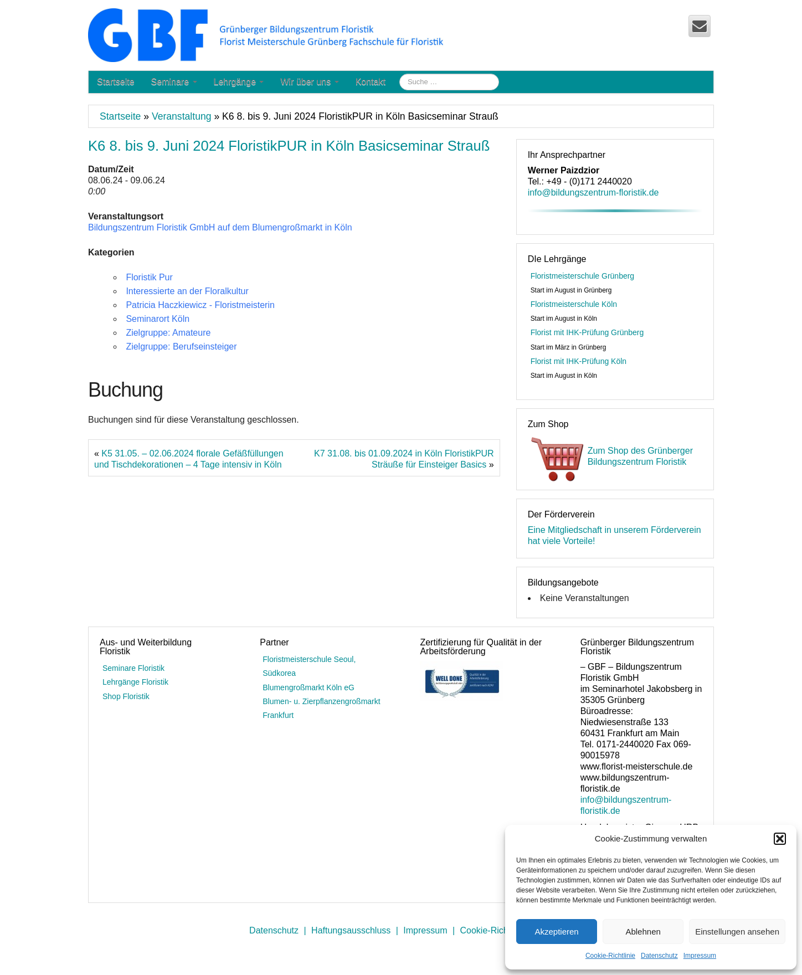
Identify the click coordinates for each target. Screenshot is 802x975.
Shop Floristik (126, 696)
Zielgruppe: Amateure (168, 332)
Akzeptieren (556, 931)
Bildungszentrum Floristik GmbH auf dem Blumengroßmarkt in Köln (220, 227)
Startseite (116, 81)
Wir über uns (309, 81)
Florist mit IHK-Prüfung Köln (579, 361)
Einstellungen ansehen (737, 931)
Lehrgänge (239, 81)
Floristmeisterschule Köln (574, 304)
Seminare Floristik (133, 668)
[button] (779, 838)
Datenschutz (659, 955)
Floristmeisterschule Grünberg (583, 275)
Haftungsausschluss (350, 930)
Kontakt (370, 81)
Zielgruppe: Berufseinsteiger (181, 346)
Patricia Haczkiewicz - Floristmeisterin (200, 305)
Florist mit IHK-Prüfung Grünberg (587, 332)
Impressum (699, 955)
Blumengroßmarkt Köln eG (308, 687)
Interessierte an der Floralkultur (187, 291)
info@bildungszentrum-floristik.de (593, 192)
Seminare (174, 81)
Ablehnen (642, 931)
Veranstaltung (182, 116)
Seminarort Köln (157, 319)
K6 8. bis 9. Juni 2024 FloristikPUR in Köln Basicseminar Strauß (289, 145)
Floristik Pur (149, 277)
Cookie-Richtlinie (610, 955)
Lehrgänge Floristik (135, 682)
